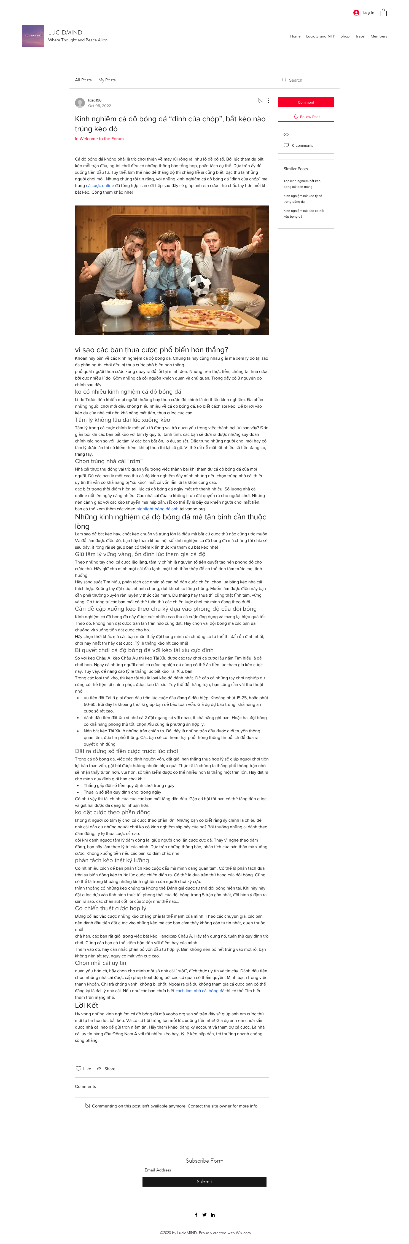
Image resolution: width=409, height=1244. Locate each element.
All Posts (83, 79)
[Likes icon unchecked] (78, 1068)
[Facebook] (196, 1215)
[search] (306, 80)
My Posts (107, 79)
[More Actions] (265, 100)
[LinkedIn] (213, 1215)
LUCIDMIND (65, 32)
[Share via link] (105, 1068)
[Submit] (204, 1182)
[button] (383, 12)
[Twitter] (204, 1215)
